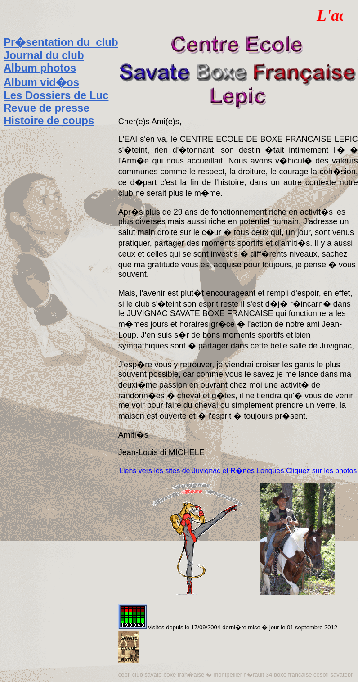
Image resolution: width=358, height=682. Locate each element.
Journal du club (44, 55)
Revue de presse (47, 108)
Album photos (40, 68)
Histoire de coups (49, 120)
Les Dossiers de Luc (56, 95)
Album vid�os (41, 82)
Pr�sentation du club (61, 42)
